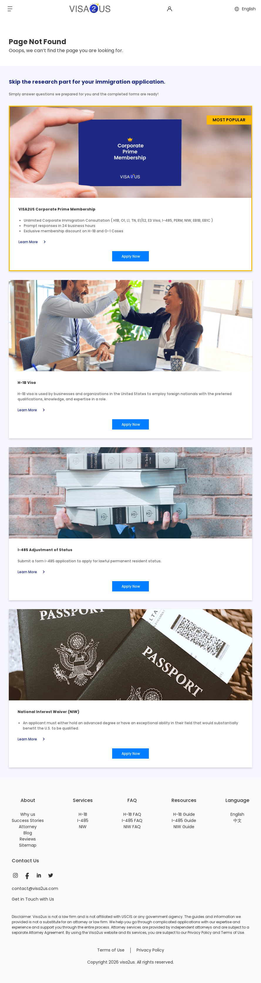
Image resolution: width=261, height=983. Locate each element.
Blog (27, 833)
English (237, 814)
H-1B (83, 814)
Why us (27, 814)
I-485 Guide (184, 820)
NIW (83, 827)
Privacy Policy (150, 950)
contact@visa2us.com (35, 888)
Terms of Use (110, 950)
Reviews (28, 839)
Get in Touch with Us (33, 899)
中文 (237, 820)
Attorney (28, 827)
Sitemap (27, 845)
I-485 (82, 820)
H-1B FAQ (132, 814)
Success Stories (28, 820)
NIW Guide (184, 827)
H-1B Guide (184, 814)
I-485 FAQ (132, 820)
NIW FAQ (132, 827)
